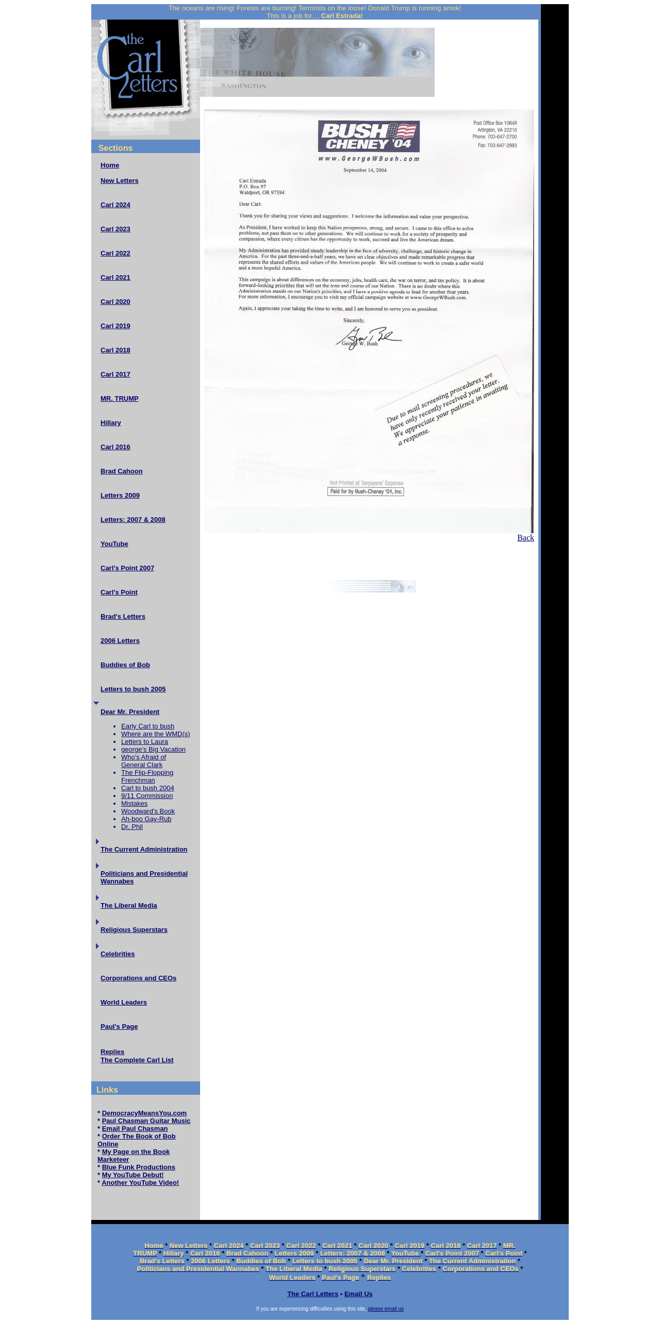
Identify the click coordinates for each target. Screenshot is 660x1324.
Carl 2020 (115, 301)
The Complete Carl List (137, 1060)
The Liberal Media (129, 905)
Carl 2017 (115, 374)
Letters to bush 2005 (133, 689)
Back (525, 537)
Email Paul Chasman (135, 1128)
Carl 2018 (115, 350)
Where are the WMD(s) (155, 734)
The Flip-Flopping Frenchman (147, 776)
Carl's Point (119, 592)
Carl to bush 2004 (147, 788)
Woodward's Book (148, 811)
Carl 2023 (115, 229)
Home (110, 165)
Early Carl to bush (147, 726)
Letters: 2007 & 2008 (133, 519)
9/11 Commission (147, 796)
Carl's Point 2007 (127, 568)
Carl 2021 (115, 277)
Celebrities (118, 954)
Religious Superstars (134, 929)
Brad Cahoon (122, 471)
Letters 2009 (120, 495)
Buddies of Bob (125, 665)
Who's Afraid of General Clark (143, 761)
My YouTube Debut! (133, 1175)
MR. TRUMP (120, 398)
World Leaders (124, 1002)
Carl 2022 (115, 253)
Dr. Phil (132, 826)
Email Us (358, 1294)
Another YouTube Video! (140, 1182)
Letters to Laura (144, 741)
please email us (386, 1309)
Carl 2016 (115, 447)
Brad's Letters (123, 616)
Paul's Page (119, 1026)
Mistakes (134, 803)
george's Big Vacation (153, 749)
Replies (112, 1052)
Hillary (111, 423)
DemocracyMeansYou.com (144, 1113)
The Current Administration (144, 849)
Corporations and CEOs (138, 978)
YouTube (114, 544)
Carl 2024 (115, 205)
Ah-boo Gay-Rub (146, 819)
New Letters (120, 180)
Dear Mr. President (130, 712)
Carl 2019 (115, 326)
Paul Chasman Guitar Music (146, 1121)
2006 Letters (120, 640)
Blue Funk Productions (138, 1167)
